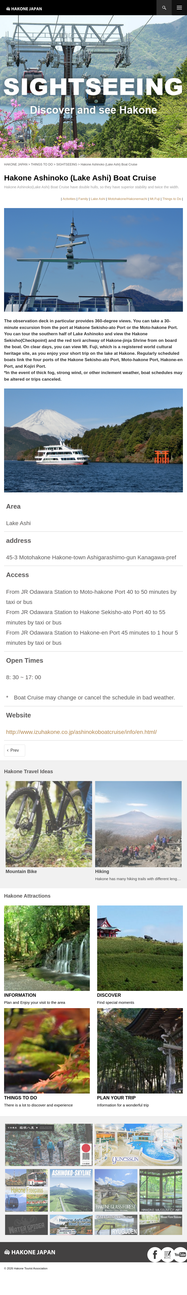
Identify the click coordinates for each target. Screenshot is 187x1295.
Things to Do (171, 199)
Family (83, 199)
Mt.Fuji (155, 199)
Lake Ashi (98, 199)
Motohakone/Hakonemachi (127, 199)
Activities (69, 199)
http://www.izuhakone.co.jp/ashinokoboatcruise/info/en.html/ (81, 732)
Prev (14, 750)
